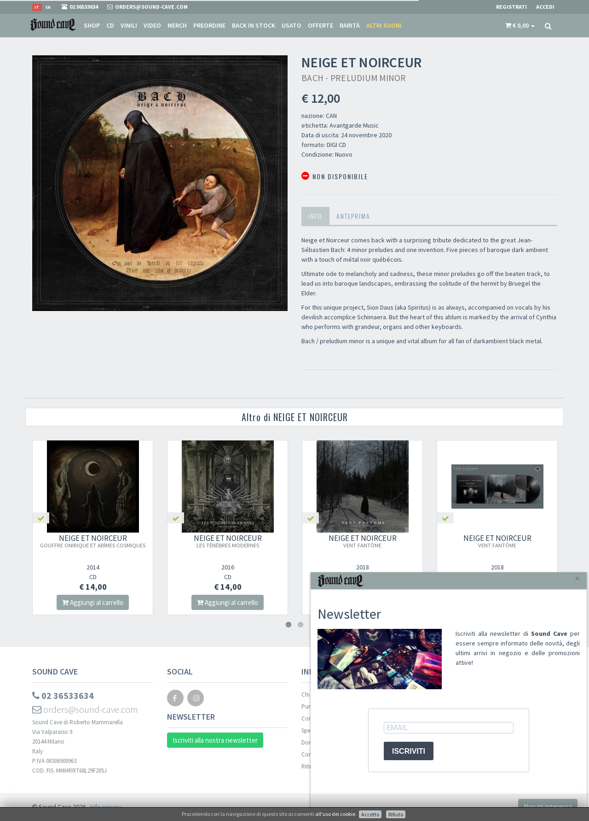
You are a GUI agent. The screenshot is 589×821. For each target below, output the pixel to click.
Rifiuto (395, 814)
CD (110, 25)
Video (152, 25)
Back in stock (253, 25)
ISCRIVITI (408, 751)
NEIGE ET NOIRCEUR (93, 541)
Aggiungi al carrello (93, 602)
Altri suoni (384, 25)
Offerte (320, 25)
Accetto (370, 814)
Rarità (350, 25)
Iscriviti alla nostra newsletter (215, 740)
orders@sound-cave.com (85, 709)
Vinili (129, 25)
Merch (177, 25)
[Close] (577, 578)
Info (315, 216)
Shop (92, 25)
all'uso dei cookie (335, 813)
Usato (291, 25)
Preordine (209, 25)
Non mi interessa (548, 806)
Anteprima (353, 216)
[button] (520, 25)
